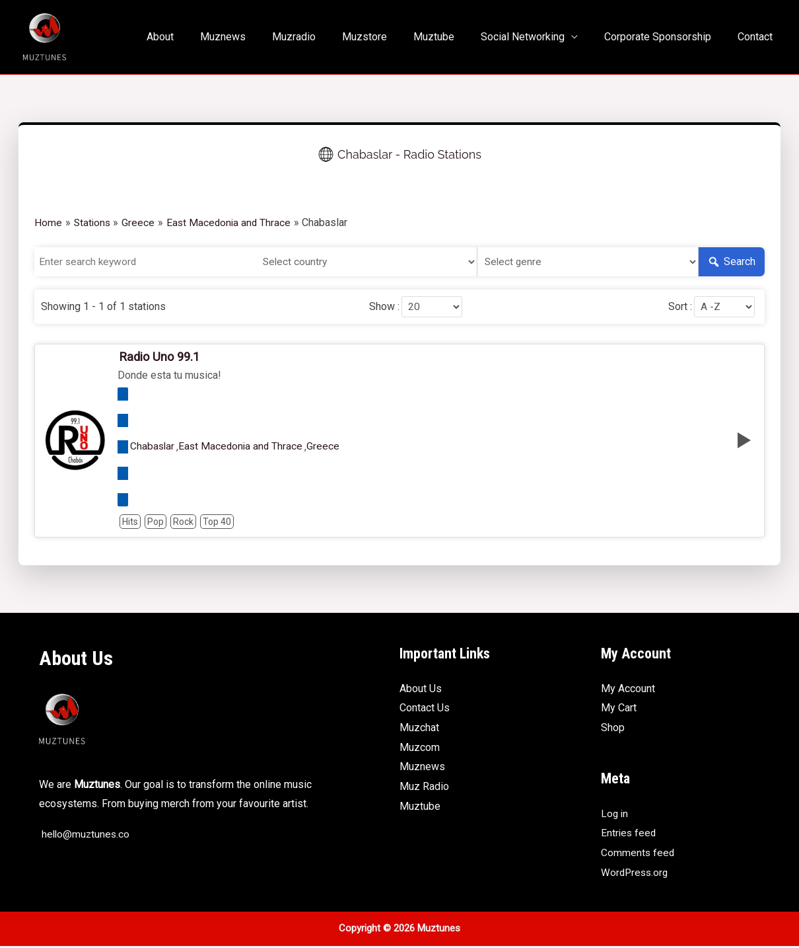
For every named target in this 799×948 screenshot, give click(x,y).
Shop (613, 729)
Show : (379, 307)
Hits (130, 523)
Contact (757, 36)
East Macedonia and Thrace (243, 448)
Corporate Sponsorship (665, 36)
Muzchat (419, 729)
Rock (183, 523)
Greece (326, 448)
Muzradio (323, 36)
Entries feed (629, 834)
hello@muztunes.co (85, 836)
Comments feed (638, 854)
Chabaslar (153, 448)
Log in (615, 815)
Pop (155, 523)
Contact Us (425, 709)
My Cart (619, 709)
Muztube (452, 36)
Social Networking (536, 36)
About (199, 36)
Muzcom (420, 748)
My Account (628, 690)
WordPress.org (636, 873)
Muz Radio (424, 788)
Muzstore (388, 36)
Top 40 (217, 523)
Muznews (257, 36)
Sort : (675, 307)
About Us (421, 690)
